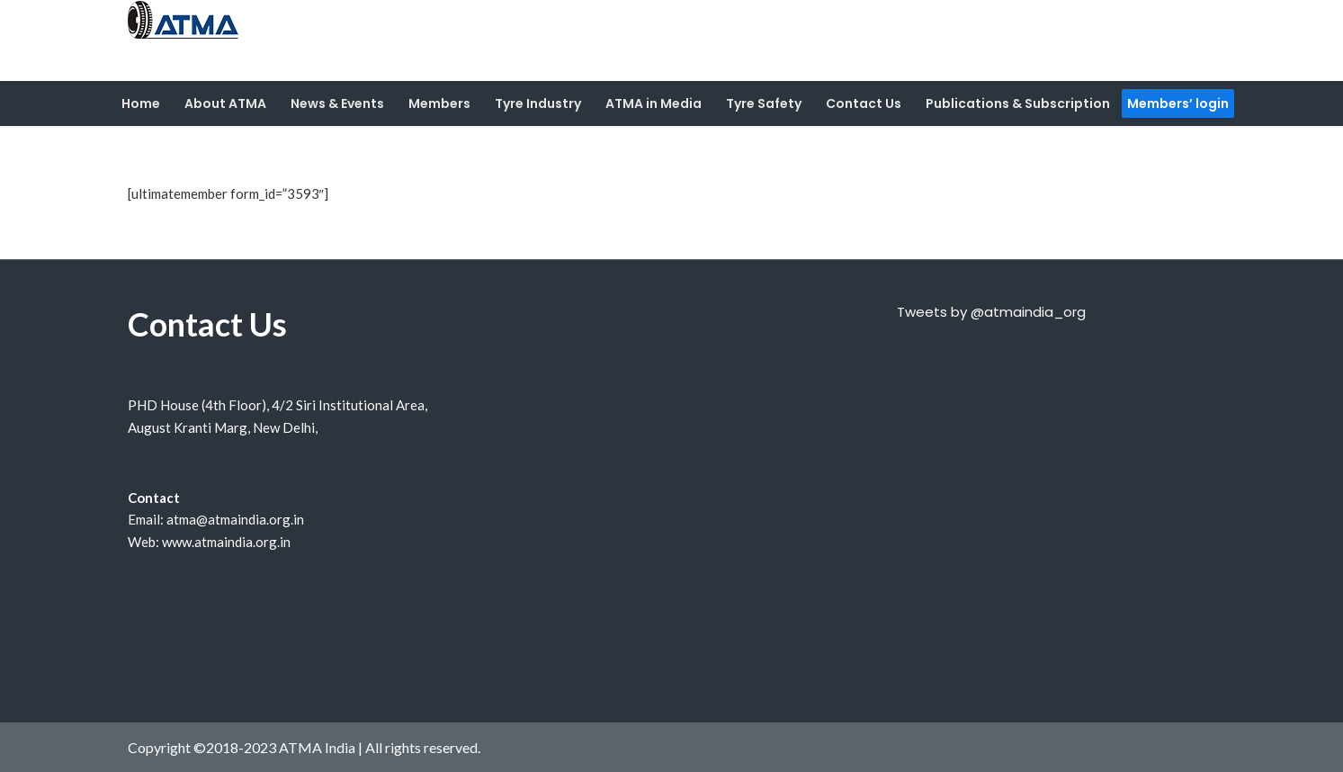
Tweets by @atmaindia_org (991, 311)
